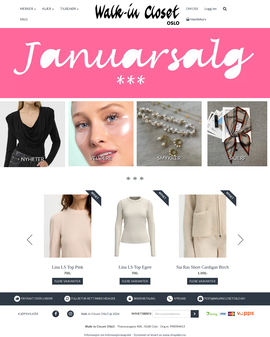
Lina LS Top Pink (67, 267)
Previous (29, 239)
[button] (56, 314)
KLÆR (48, 9)
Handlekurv (196, 19)
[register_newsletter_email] (195, 314)
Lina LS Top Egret (135, 267)
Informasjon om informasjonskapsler (107, 335)
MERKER (28, 9)
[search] (225, 8)
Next (240, 239)
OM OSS (192, 9)
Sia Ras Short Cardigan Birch (202, 267)
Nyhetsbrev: (142, 313)
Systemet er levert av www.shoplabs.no (160, 335)
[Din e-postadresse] (172, 314)
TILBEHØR (69, 9)
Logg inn (210, 9)
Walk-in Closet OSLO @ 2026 (100, 314)
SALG (24, 19)
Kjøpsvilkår (28, 314)
